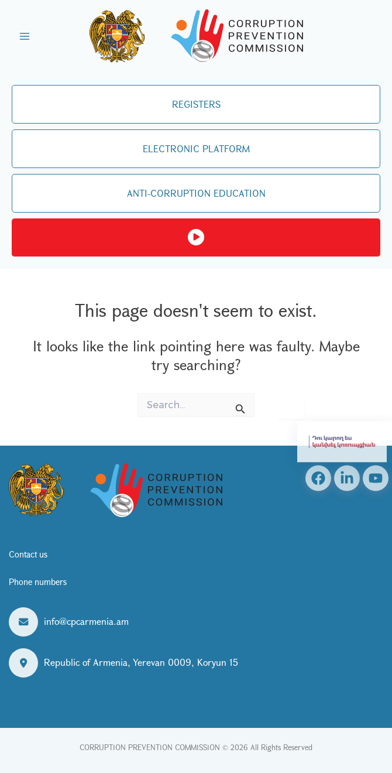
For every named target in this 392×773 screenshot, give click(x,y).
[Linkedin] (347, 478)
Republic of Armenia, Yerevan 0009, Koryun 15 (141, 662)
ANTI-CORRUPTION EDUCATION (196, 193)
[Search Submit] (240, 406)
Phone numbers (38, 581)
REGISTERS (196, 104)
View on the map (81, 696)
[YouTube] (375, 478)
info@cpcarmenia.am (86, 621)
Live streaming (196, 237)
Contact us (28, 554)
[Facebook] (318, 478)
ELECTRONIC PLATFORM (196, 148)
